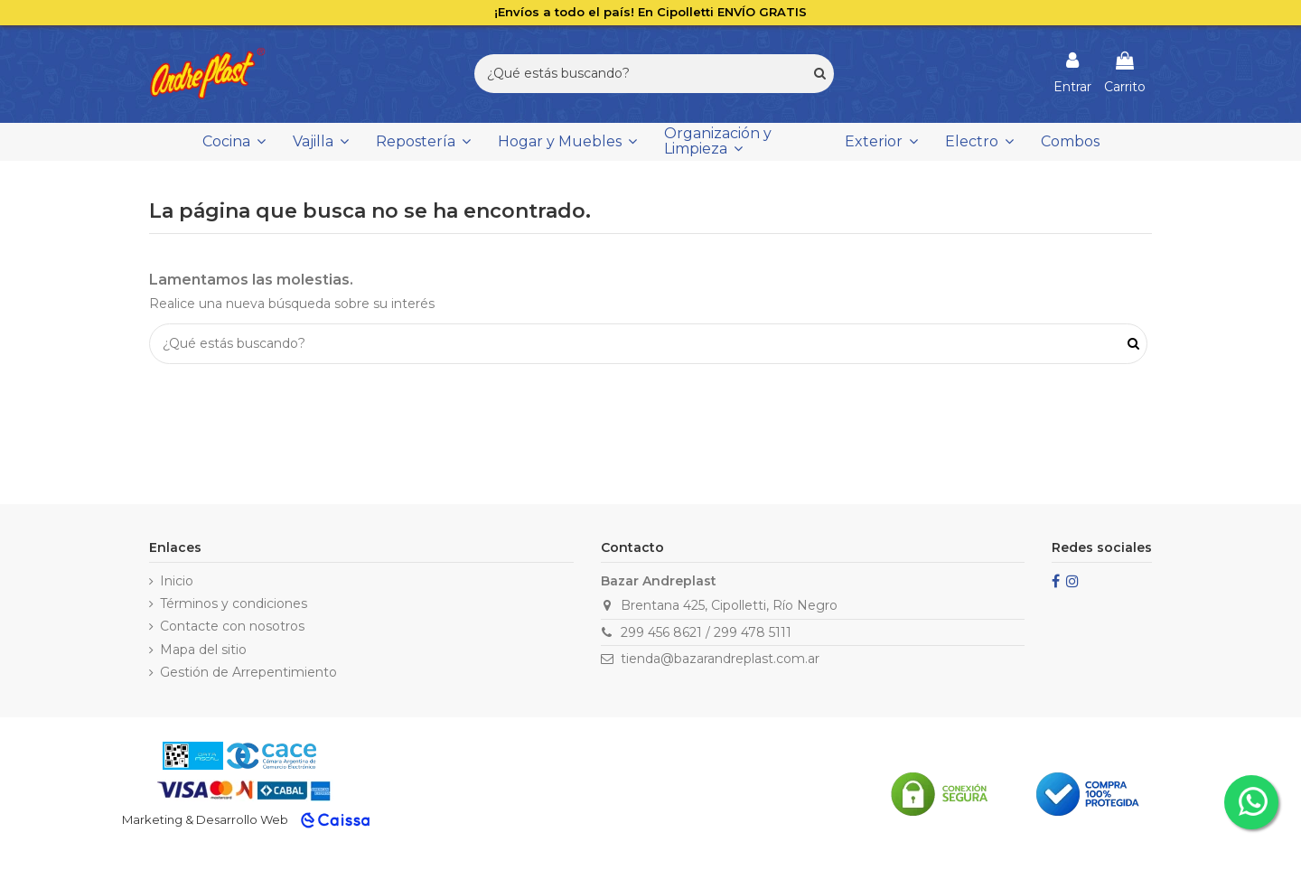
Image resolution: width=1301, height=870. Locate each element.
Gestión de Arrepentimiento (248, 672)
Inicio (176, 581)
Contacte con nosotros (232, 626)
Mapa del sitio (203, 649)
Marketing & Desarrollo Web (205, 819)
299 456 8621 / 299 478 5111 (706, 632)
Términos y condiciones (233, 603)
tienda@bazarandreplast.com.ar (720, 658)
